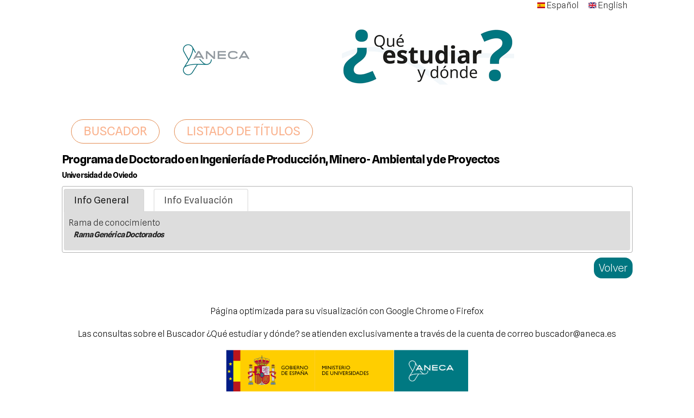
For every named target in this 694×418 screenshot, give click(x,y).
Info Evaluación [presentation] (198, 200)
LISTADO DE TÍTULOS (243, 131)
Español (558, 5)
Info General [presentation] (101, 200)
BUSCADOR (115, 131)
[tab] (104, 200)
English (608, 5)
